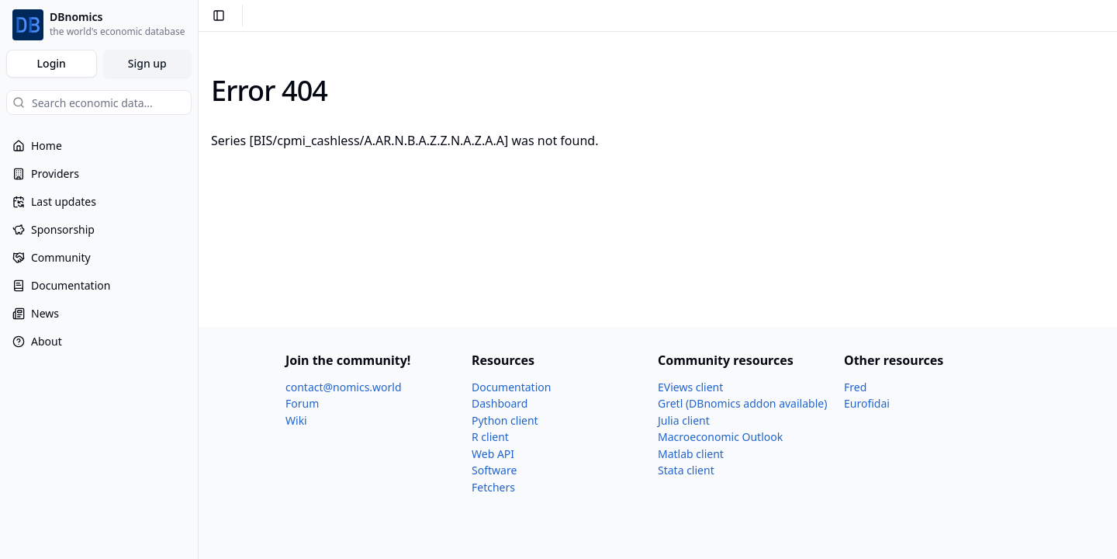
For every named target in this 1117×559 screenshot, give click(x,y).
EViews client (690, 387)
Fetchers (493, 487)
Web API (493, 453)
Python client (505, 420)
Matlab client (691, 453)
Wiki (296, 420)
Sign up (147, 63)
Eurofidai (867, 403)
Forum (302, 403)
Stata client (686, 470)
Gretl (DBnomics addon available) (742, 403)
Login (51, 63)
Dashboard (499, 403)
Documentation (511, 387)
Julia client (684, 420)
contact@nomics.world (343, 387)
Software (494, 470)
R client (490, 436)
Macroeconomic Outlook (720, 436)
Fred (855, 387)
